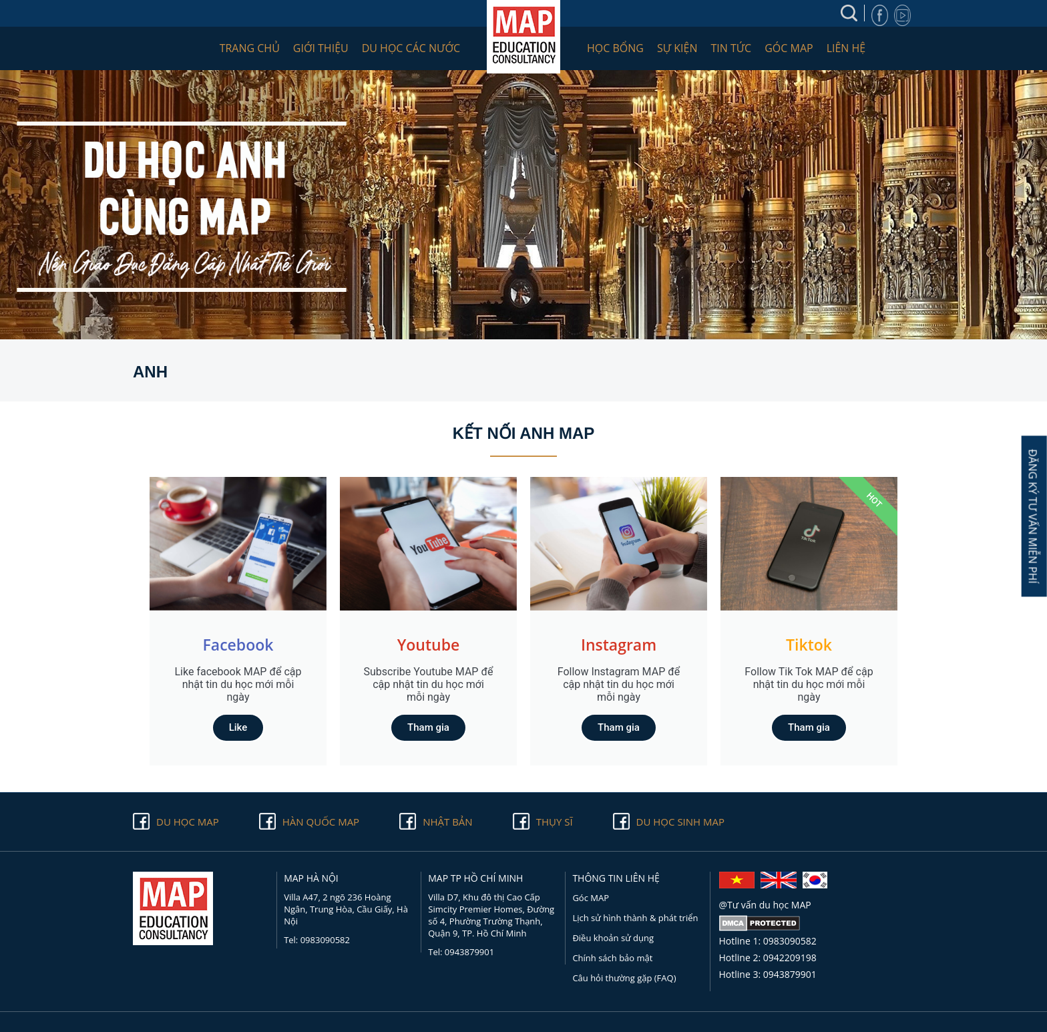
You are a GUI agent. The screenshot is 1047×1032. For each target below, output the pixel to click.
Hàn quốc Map (320, 821)
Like (238, 727)
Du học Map (187, 821)
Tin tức (730, 48)
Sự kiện (677, 48)
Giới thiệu (321, 48)
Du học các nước (411, 48)
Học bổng (615, 48)
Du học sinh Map (680, 821)
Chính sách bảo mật (612, 958)
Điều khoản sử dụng (613, 938)
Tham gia (428, 727)
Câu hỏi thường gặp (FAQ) (624, 978)
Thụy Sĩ (554, 821)
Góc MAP (789, 48)
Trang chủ (250, 48)
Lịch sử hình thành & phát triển (635, 918)
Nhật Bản (447, 821)
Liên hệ (846, 48)
